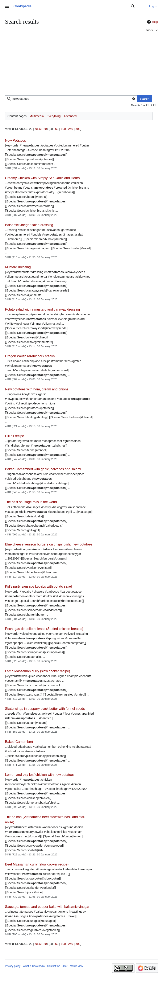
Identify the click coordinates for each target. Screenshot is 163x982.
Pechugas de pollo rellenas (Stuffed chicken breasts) (44, 629)
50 (57, 129)
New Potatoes (15, 140)
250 (70, 129)
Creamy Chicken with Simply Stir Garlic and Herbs (42, 178)
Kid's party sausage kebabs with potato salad (38, 586)
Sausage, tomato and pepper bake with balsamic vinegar (47, 906)
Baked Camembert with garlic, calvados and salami (43, 469)
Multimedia (37, 116)
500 (77, 129)
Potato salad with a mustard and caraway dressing (42, 309)
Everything (53, 116)
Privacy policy (12, 966)
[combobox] (71, 98)
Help (152, 22)
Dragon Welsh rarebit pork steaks (30, 356)
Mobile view (76, 966)
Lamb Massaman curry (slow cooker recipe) (37, 671)
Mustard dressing (18, 267)
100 (63, 129)
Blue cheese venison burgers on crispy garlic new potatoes (48, 544)
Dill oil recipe (14, 436)
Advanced (69, 116)
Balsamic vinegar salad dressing (29, 225)
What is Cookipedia (34, 966)
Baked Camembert (19, 742)
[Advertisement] (81, 66)
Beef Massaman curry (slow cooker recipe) (36, 864)
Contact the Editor (57, 966)
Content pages (17, 116)
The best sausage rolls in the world (31, 502)
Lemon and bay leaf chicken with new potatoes (40, 774)
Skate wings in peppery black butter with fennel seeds (45, 708)
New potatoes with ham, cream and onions (36, 389)
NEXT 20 (41, 129)
